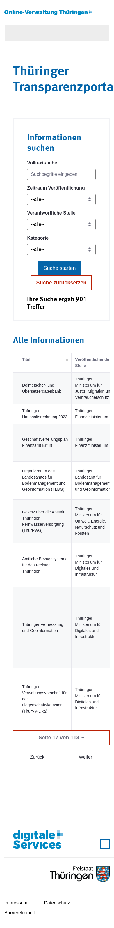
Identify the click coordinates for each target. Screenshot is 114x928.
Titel (26, 359)
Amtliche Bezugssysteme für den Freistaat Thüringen (44, 565)
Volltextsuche (42, 162)
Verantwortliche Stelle (51, 212)
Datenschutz (57, 902)
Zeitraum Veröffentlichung (56, 187)
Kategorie (38, 237)
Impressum (15, 902)
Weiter (85, 757)
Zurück (37, 757)
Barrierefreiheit (19, 912)
